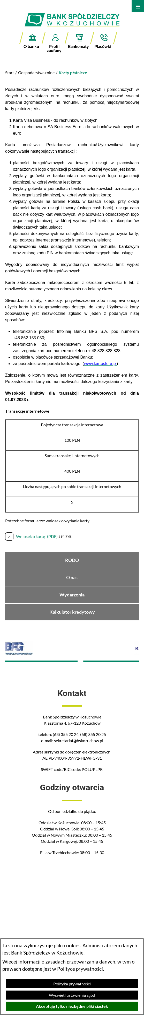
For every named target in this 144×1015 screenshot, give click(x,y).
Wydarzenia (72, 594)
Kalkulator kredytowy (72, 612)
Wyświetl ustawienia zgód (72, 995)
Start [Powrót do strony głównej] (9, 72)
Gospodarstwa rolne (36, 72)
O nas (72, 577)
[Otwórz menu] (138, 6)
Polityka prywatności (72, 983)
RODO (72, 560)
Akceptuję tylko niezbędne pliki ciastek (72, 1006)
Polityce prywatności (80, 969)
